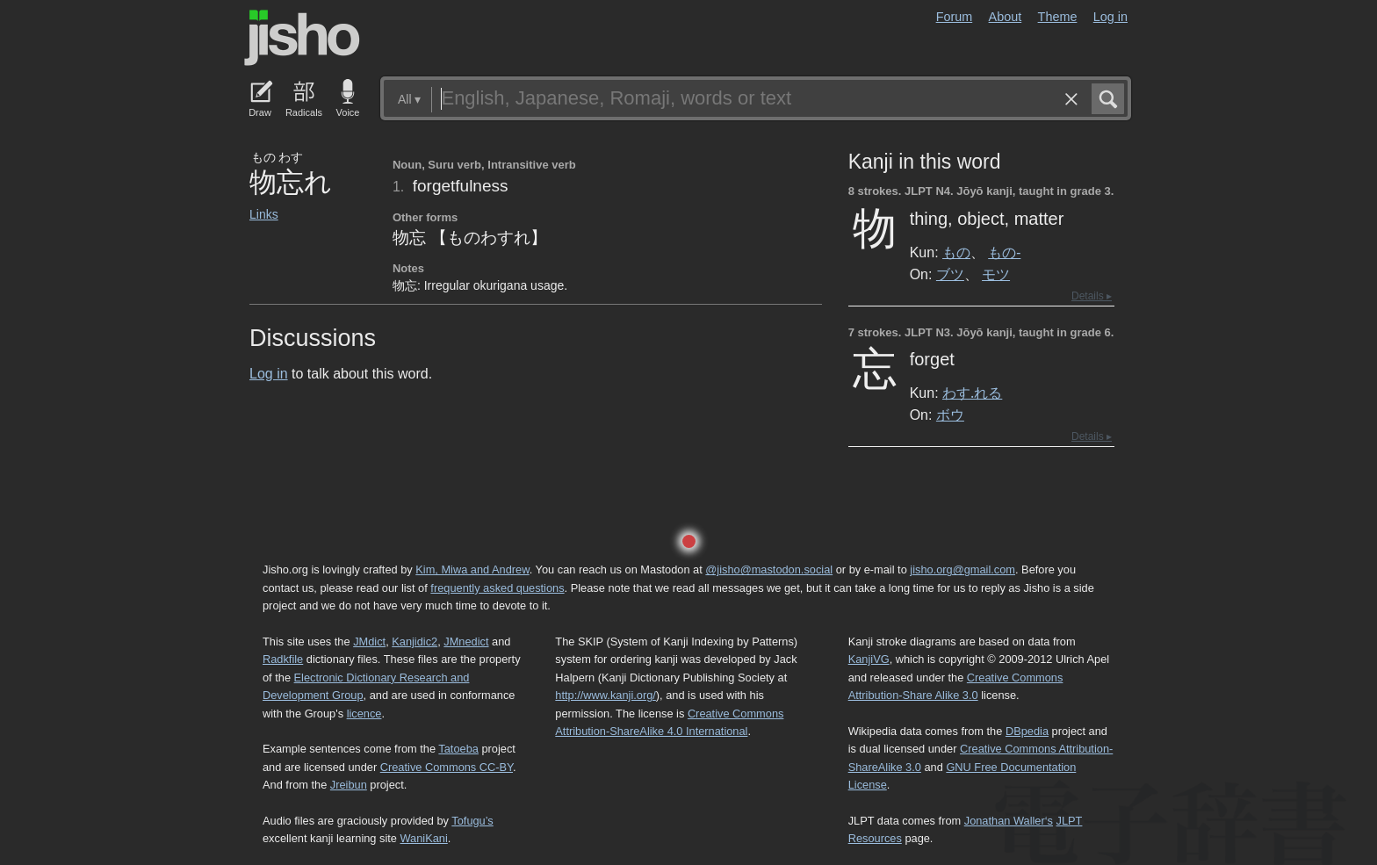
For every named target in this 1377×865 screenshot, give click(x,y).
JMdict (369, 641)
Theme (1058, 17)
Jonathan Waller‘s (1008, 820)
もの (956, 252)
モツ (996, 274)
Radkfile (283, 659)
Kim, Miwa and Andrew (472, 569)
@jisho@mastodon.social (769, 569)
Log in (1110, 17)
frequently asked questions (497, 588)
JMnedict (465, 641)
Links (263, 214)
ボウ (950, 414)
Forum (954, 17)
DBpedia (1027, 731)
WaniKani (424, 838)
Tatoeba (458, 748)
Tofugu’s (472, 820)
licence (364, 713)
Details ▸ (1091, 296)
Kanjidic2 (414, 641)
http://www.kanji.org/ (605, 695)
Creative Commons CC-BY (446, 767)
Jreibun (348, 784)
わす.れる (972, 392)
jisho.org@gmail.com (962, 569)
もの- (1004, 252)
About (1005, 17)
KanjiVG (869, 659)
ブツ (950, 274)
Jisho (302, 38)
